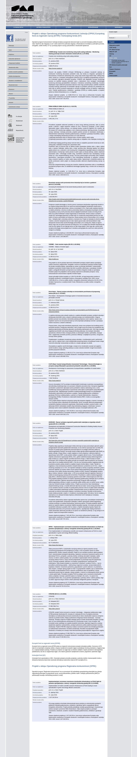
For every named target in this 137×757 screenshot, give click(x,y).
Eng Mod (15, 138)
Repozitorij (17, 129)
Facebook (16, 38)
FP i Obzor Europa (114, 49)
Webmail (17, 124)
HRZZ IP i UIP (113, 51)
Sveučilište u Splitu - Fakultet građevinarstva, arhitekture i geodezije (22, 12)
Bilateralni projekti (114, 45)
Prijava (26, 32)
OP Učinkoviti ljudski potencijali (118, 65)
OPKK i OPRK (113, 58)
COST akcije (112, 47)
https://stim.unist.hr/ (54, 608)
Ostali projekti (113, 75)
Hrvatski (111, 31)
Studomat (17, 119)
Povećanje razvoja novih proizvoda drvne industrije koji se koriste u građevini (120, 61)
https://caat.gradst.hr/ (55, 380)
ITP (110, 56)
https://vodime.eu (53, 259)
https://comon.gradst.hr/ (55, 68)
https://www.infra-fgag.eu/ (56, 545)
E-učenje (17, 115)
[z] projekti (112, 71)
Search (119, 37)
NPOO (111, 73)
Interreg (111, 53)
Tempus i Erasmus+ (114, 69)
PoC (110, 67)
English (115, 31)
